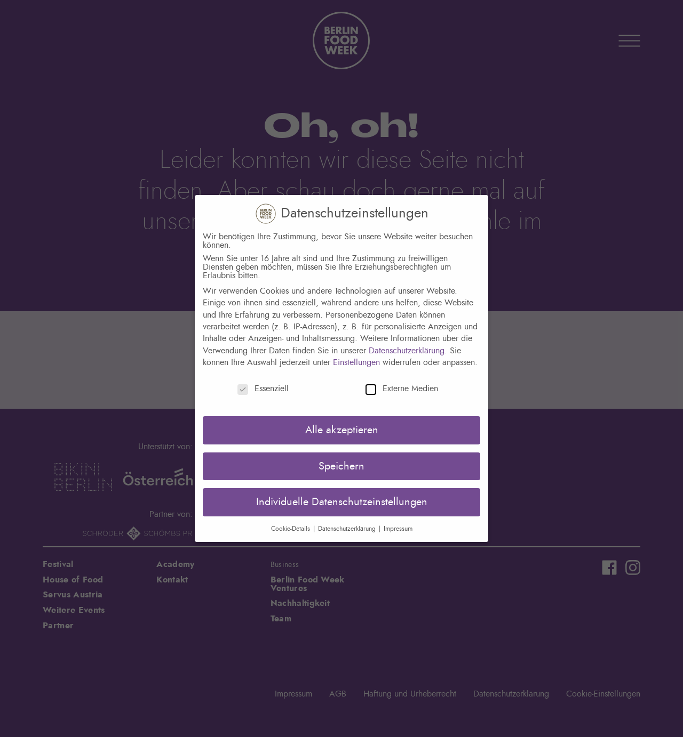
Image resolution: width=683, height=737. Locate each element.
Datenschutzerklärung (406, 350)
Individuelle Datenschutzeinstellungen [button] (341, 502)
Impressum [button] (398, 528)
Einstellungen (356, 362)
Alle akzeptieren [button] (341, 430)
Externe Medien (402, 388)
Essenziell (263, 388)
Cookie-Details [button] (291, 528)
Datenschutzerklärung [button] (348, 528)
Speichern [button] (341, 466)
